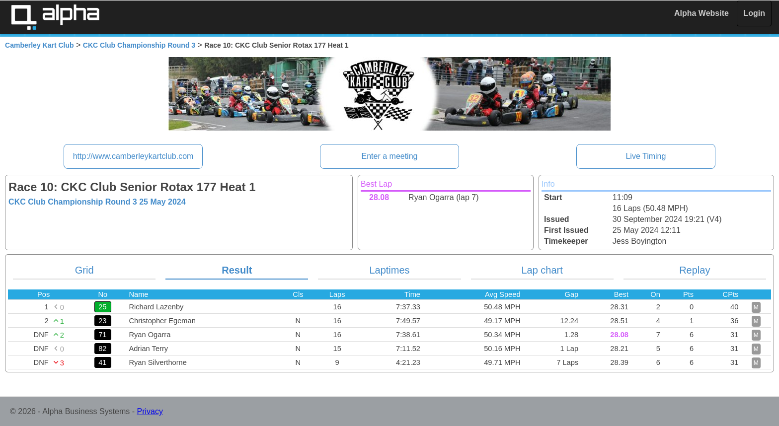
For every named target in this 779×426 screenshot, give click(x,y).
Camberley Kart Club (39, 45)
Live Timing (645, 156)
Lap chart (541, 270)
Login (754, 13)
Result (237, 270)
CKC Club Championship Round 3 (139, 45)
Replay (694, 270)
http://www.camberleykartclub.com (133, 156)
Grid (84, 270)
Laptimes (389, 270)
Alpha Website (701, 13)
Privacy (150, 411)
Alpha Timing (55, 17)
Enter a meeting (390, 156)
